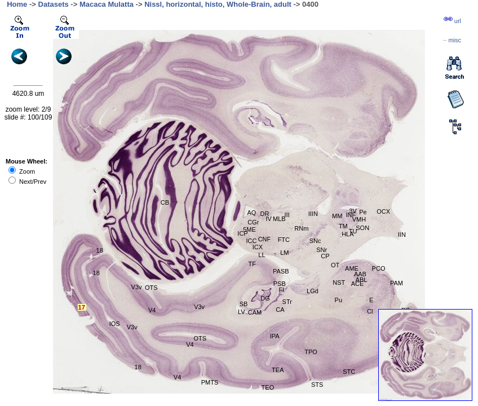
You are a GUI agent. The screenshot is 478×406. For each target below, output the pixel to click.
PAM (396, 283)
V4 (152, 310)
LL (261, 254)
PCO (379, 268)
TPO (310, 351)
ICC (251, 240)
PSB (279, 283)
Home (17, 4)
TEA (278, 370)
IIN (402, 234)
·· (452, 40)
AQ (251, 212)
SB (244, 304)
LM (284, 252)
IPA (275, 336)
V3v (199, 306)
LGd (312, 291)
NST (339, 282)
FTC (284, 239)
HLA (347, 234)
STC (349, 371)
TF (252, 264)
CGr (253, 222)
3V (352, 211)
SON (362, 227)
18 (99, 250)
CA (280, 309)
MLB (279, 218)
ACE (357, 283)
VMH (359, 219)
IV (269, 218)
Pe (362, 212)
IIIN (313, 213)
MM (337, 216)
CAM (255, 312)
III (287, 214)
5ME (249, 229)
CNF (264, 239)
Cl (370, 311)
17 (81, 307)
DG (265, 298)
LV (241, 311)
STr (287, 301)
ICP (242, 233)
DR (264, 213)
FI (282, 289)
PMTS (210, 382)
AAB (360, 274)
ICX (258, 247)
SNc (315, 240)
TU (353, 231)
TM (343, 226)
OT (335, 265)
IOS (114, 323)
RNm (301, 228)
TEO (268, 387)
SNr (321, 249)
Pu (338, 300)
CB (165, 202)
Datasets (53, 4)
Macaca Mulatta (106, 4)
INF (351, 214)
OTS (199, 338)
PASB (281, 271)
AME (351, 268)
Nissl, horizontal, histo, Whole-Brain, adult (217, 4)
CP (325, 256)
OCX (383, 211)
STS (317, 384)
